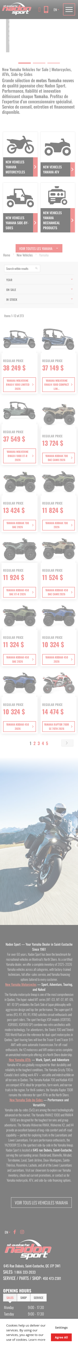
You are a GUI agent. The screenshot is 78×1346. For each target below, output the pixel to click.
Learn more (36, 1339)
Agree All (61, 1337)
